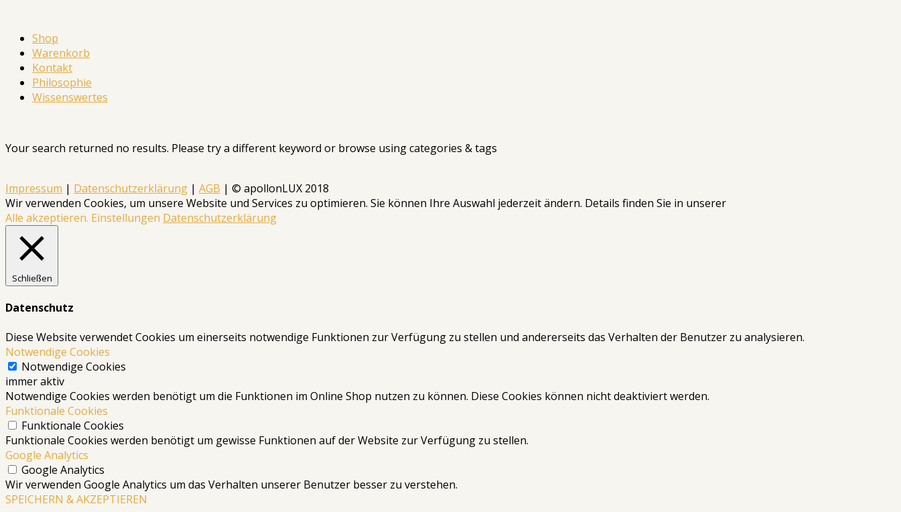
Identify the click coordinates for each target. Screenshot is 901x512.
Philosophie (62, 82)
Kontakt (52, 67)
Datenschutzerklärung (131, 188)
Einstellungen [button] (125, 217)
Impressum (33, 188)
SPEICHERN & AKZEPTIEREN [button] (76, 499)
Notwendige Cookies (73, 366)
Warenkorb (61, 53)
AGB (209, 188)
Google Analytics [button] (46, 455)
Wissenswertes (70, 97)
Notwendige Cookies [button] (57, 351)
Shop (45, 38)
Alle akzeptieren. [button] (46, 217)
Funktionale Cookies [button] (56, 410)
